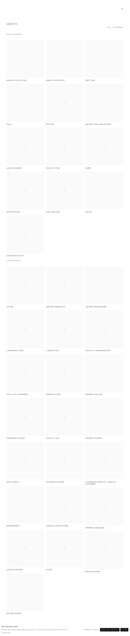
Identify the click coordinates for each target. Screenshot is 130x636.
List (109, 27)
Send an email (122, 625)
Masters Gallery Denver (13, 9)
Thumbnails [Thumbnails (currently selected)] (118, 27)
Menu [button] (122, 9)
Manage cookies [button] (13, 626)
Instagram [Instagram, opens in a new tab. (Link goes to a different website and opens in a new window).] (118, 625)
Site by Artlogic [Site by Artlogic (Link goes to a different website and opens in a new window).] (46, 629)
